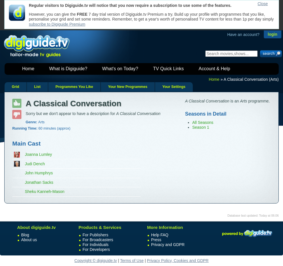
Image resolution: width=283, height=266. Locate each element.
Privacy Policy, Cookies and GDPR (177, 260)
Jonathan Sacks (39, 182)
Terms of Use (132, 260)
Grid (15, 87)
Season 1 (200, 127)
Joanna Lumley (38, 154)
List (37, 87)
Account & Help (214, 68)
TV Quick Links (168, 68)
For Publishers (95, 235)
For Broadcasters (98, 239)
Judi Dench (35, 164)
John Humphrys (39, 173)
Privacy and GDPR (167, 244)
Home (28, 68)
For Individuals (96, 244)
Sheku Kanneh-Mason (45, 191)
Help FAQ (159, 235)
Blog (25, 235)
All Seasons (202, 122)
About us (29, 239)
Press (156, 239)
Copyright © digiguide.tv (96, 260)
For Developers (96, 249)
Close (263, 3)
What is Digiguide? (68, 68)
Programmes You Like (74, 87)
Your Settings (173, 87)
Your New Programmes (127, 87)
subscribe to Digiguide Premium (57, 24)
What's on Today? (120, 68)
